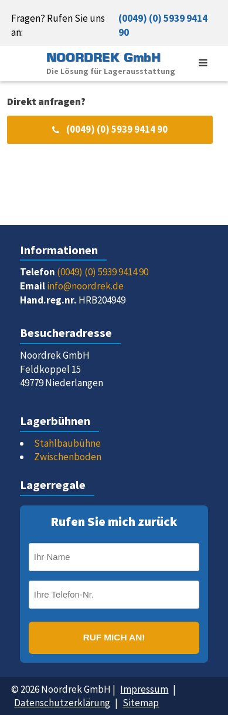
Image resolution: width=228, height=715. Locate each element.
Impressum (144, 689)
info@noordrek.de (85, 285)
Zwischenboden (67, 456)
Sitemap (140, 702)
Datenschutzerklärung (62, 702)
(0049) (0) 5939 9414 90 (162, 25)
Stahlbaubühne (67, 443)
